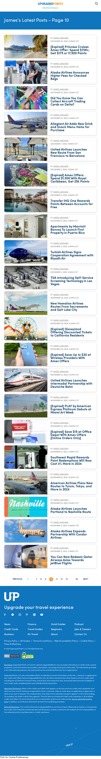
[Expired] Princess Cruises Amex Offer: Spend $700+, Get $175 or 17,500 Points (70, 50)
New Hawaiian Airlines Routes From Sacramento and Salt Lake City (69, 307)
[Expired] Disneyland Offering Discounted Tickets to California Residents (71, 332)
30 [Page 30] (76, 579)
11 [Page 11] (57, 579)
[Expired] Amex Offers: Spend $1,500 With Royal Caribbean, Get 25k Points (69, 178)
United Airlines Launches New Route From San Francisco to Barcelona (68, 153)
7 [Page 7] (36, 579)
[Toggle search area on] (96, 3)
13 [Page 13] (67, 579)
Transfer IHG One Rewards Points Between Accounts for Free (71, 204)
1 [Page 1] (27, 579)
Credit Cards (11, 629)
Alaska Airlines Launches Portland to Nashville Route (70, 510)
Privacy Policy (10, 641)
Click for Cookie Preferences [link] (14, 757)
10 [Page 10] (51, 579)
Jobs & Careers (82, 629)
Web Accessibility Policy (66, 641)
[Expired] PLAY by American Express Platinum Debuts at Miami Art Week (70, 409)
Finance (32, 624)
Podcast (79, 624)
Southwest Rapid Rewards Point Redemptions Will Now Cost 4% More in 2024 (71, 461)
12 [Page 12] (62, 579)
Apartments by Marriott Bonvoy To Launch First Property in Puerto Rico (68, 230)
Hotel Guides (58, 624)
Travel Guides (35, 629)
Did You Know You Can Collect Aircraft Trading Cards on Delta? (67, 101)
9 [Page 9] (45, 579)
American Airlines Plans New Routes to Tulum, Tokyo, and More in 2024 (71, 486)
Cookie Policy (86, 641)
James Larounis (60, 38)
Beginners (56, 629)
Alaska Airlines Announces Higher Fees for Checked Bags (69, 76)
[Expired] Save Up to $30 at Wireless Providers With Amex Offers (70, 358)
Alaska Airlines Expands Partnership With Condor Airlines (68, 534)
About (54, 634)
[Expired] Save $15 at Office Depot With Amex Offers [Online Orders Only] (71, 435)
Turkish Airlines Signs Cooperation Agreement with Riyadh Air (71, 255)
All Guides (25, 641)
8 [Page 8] (41, 579)
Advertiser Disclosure (50, 8)
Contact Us (80, 634)
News (7, 624)
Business (9, 634)
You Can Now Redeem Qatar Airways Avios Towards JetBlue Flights (71, 560)
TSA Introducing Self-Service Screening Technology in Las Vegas (71, 281)
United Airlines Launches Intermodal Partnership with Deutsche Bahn (71, 384)
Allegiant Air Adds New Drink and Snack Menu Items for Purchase (71, 127)
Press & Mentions (12, 644)
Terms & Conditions (42, 641)
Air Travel (33, 634)
